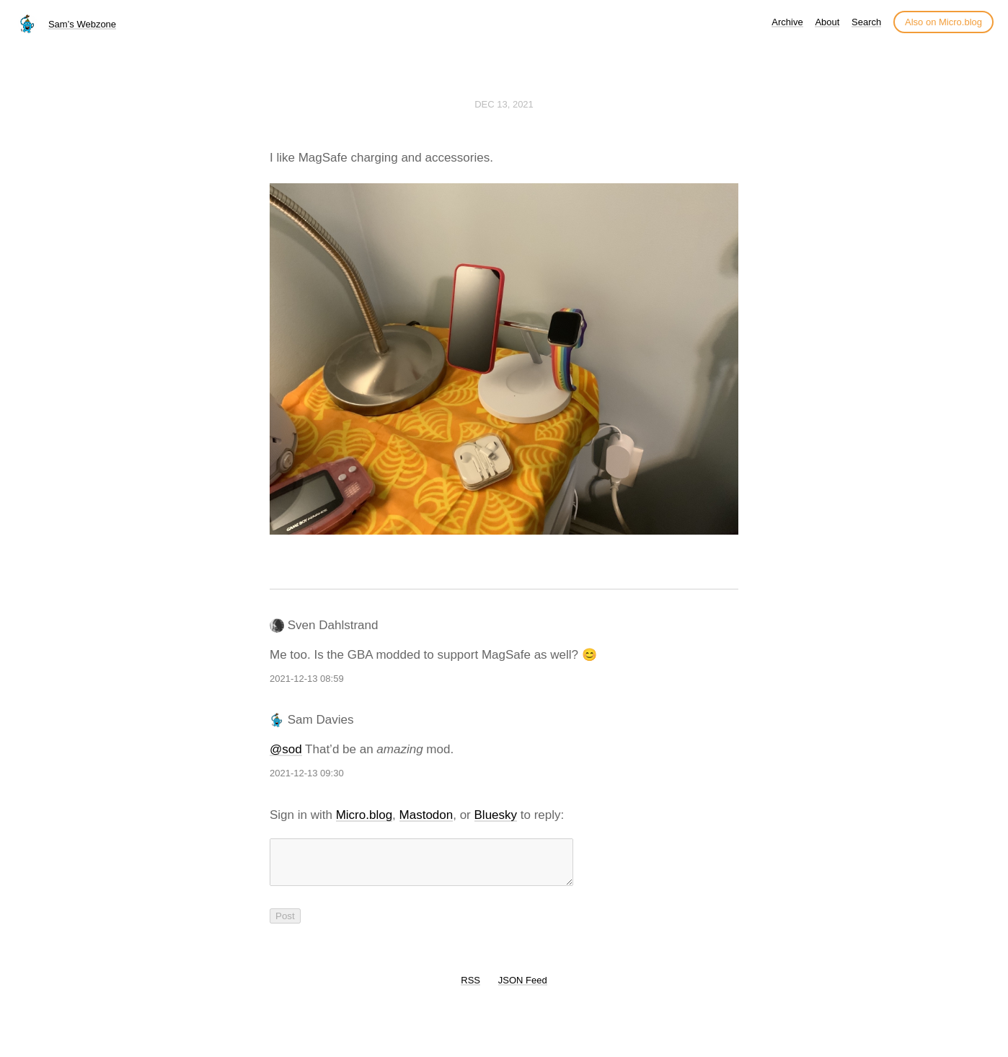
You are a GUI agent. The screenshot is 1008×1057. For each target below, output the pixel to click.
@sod (286, 749)
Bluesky (496, 815)
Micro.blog (364, 815)
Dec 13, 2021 (504, 104)
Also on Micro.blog (943, 22)
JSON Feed (522, 988)
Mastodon (426, 815)
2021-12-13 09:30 (307, 773)
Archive (787, 22)
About (827, 22)
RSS (470, 988)
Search (866, 22)
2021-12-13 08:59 (307, 678)
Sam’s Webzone (82, 24)
